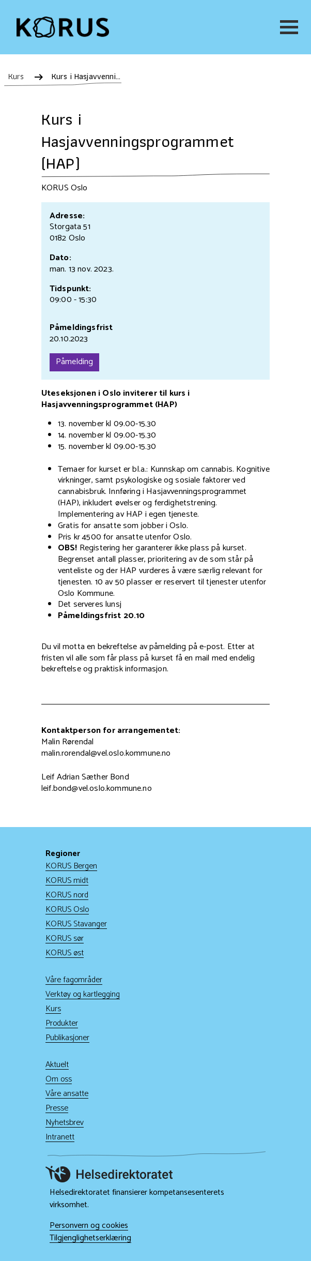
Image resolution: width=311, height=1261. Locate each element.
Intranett (59, 1137)
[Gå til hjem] (63, 27)
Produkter (61, 1023)
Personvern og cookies (89, 1226)
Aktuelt (57, 1065)
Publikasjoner (67, 1038)
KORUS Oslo (67, 910)
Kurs (53, 1009)
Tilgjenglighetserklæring (90, 1238)
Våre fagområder (73, 980)
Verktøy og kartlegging (82, 994)
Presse (56, 1108)
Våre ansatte (66, 1094)
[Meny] (287, 27)
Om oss (58, 1079)
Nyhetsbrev (64, 1123)
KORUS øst (64, 953)
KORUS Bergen (71, 866)
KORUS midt (66, 881)
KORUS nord (66, 895)
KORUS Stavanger (76, 924)
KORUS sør (64, 938)
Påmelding (74, 362)
